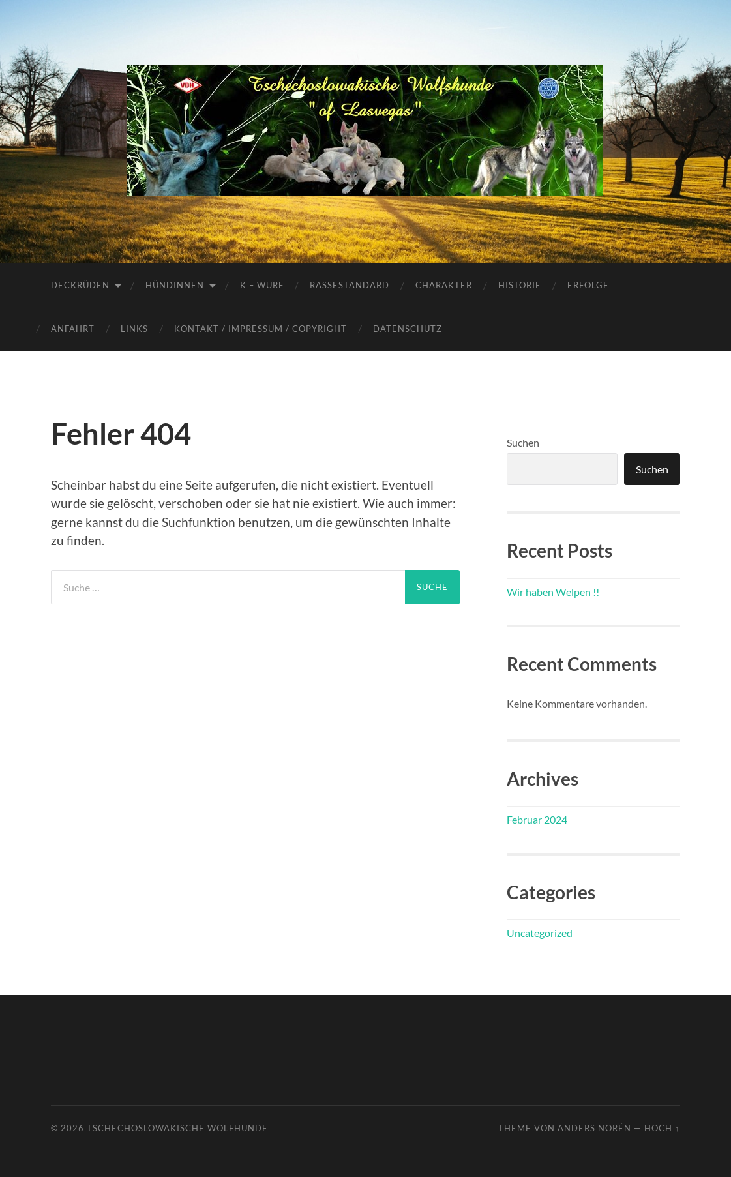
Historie (519, 285)
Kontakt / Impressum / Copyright (260, 328)
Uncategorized (540, 933)
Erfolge (588, 285)
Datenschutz (407, 328)
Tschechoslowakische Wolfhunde (177, 1128)
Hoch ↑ (661, 1128)
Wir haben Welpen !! (553, 592)
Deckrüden (80, 285)
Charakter (443, 285)
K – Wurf (262, 285)
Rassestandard (349, 285)
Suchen (523, 442)
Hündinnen (174, 285)
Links (134, 328)
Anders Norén (594, 1128)
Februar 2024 (537, 819)
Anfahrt (73, 328)
